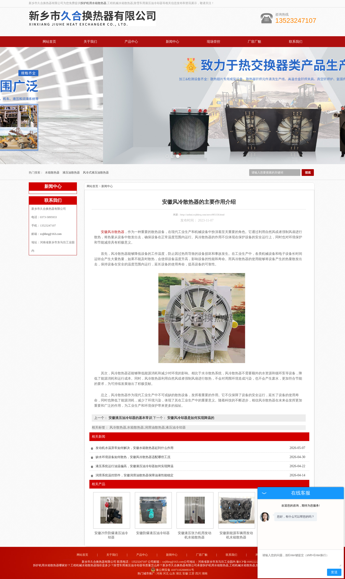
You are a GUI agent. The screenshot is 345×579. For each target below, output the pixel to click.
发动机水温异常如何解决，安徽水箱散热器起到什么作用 (134, 448)
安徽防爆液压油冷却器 (153, 533)
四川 (198, 573)
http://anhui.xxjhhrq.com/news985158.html (202, 214)
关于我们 (90, 41)
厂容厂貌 (254, 41)
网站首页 (49, 41)
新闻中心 (172, 41)
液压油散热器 (71, 172)
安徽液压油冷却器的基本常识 (130, 418)
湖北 (179, 573)
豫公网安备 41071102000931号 (172, 570)
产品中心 (131, 41)
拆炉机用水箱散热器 (93, 3)
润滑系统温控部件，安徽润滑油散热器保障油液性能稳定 (134, 475)
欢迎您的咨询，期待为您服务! (301, 505)
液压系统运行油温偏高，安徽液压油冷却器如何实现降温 (134, 466)
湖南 (204, 573)
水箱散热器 (52, 172)
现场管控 (213, 41)
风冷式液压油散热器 (96, 172)
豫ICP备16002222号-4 (249, 561)
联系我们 (295, 41)
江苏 (192, 573)
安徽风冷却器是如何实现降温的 (190, 418)
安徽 (185, 573)
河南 (159, 573)
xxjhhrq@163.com (51, 234)
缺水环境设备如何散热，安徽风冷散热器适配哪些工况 (133, 457)
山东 (172, 573)
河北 (166, 573)
